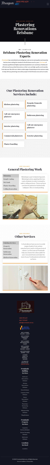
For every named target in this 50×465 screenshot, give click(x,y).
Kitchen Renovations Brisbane (25, 385)
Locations (24, 448)
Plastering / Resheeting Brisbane (25, 406)
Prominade (5, 60)
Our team (42, 62)
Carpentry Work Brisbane (25, 393)
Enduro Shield (25, 364)
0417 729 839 (23, 320)
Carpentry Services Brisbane (25, 429)
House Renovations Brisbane (25, 399)
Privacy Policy (30, 461)
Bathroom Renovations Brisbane (25, 378)
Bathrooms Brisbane (25, 438)
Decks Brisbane (25, 390)
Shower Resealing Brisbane (25, 433)
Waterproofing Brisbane (25, 411)
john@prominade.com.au (24, 322)
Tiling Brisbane (25, 415)
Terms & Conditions (21, 461)
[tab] (11, 176)
